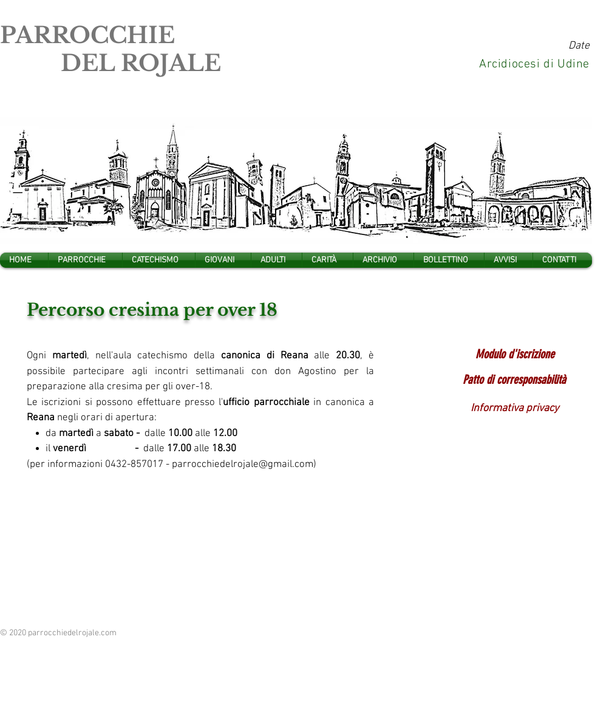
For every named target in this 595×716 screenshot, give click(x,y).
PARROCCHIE (87, 35)
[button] (85, 260)
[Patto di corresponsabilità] (514, 379)
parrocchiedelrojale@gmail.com (242, 465)
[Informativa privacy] (514, 408)
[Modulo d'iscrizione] (514, 354)
